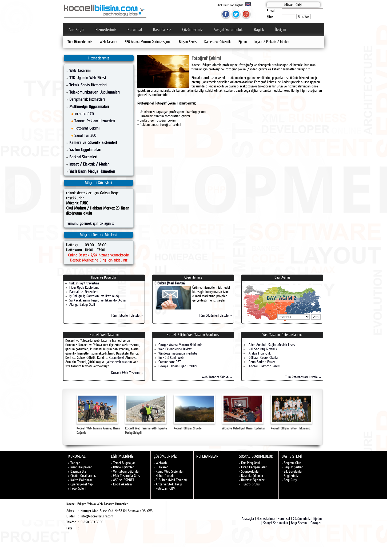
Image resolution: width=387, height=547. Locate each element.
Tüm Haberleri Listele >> (127, 315)
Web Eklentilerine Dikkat (174, 349)
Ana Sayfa (76, 29)
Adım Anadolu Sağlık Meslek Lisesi (272, 345)
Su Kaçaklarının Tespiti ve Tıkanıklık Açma (97, 300)
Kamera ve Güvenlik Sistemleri (93, 142)
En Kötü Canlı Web (170, 357)
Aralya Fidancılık (259, 353)
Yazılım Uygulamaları (85, 149)
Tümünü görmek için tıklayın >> (90, 223)
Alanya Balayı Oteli (82, 304)
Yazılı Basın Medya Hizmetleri (92, 171)
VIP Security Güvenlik (262, 349)
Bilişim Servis (188, 41)
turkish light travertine (84, 283)
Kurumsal (134, 29)
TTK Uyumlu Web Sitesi (87, 77)
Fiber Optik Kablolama (84, 287)
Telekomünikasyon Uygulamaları (94, 92)
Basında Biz (162, 29)
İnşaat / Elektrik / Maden (271, 41)
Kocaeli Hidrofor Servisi (264, 366)
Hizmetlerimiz (105, 29)
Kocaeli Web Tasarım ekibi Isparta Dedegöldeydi (146, 414)
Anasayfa (248, 518)
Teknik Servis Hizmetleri (87, 84)
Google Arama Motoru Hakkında (180, 345)
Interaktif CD (84, 113)
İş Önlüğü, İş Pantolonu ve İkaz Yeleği (94, 296)
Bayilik (259, 29)
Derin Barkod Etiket (261, 362)
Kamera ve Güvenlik (217, 41)
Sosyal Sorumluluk (228, 29)
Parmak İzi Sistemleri (83, 291)
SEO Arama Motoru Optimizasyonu (148, 41)
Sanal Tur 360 (85, 135)
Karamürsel (116, 357)
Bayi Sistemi (299, 523)
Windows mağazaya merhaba (177, 353)
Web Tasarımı (79, 70)
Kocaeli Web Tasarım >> (127, 373)
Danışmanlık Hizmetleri (87, 99)
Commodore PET (169, 362)
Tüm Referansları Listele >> (303, 377)
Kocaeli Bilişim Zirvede (194, 412)
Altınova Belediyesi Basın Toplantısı (243, 412)
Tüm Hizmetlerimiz (79, 41)
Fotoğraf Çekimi (86, 128)
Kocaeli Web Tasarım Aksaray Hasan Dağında (98, 414)
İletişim (280, 29)
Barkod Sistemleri (83, 156)
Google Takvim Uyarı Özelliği (177, 366)
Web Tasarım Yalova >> (217, 377)
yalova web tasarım (119, 362)
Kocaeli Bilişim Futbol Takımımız (291, 412)
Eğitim (242, 41)
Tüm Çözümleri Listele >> (215, 315)
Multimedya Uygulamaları (89, 106)
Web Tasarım (108, 41)
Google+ (316, 523)
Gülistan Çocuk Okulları (264, 357)
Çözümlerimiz (192, 29)
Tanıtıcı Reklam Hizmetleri (94, 120)
